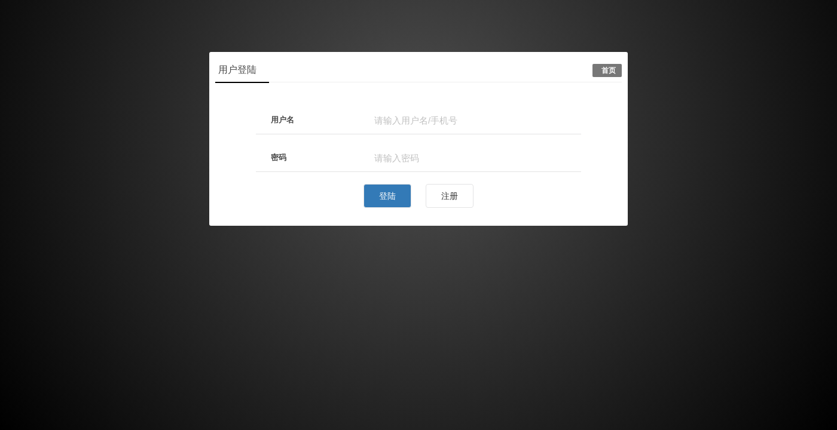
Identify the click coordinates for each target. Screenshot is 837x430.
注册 (449, 196)
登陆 (387, 196)
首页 (608, 70)
